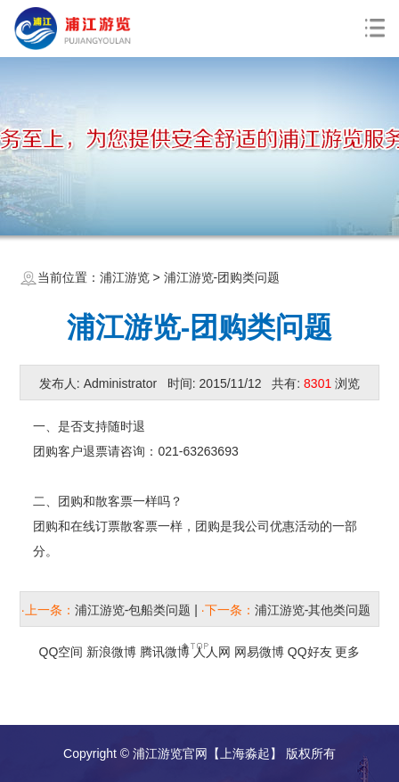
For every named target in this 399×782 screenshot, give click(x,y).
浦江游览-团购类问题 (222, 277)
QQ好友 (310, 652)
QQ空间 (61, 652)
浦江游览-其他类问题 (313, 610)
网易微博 (259, 652)
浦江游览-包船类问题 (133, 610)
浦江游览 (125, 277)
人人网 (212, 652)
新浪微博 (111, 652)
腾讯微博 (165, 652)
